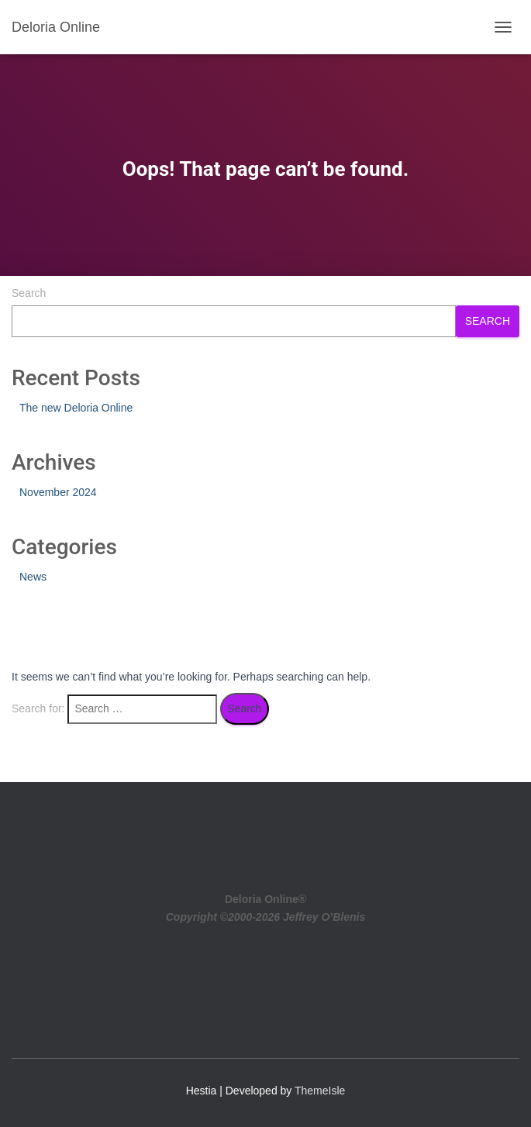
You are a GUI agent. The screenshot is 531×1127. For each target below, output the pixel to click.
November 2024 (58, 492)
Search (29, 293)
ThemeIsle (320, 1090)
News (33, 576)
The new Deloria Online (76, 408)
